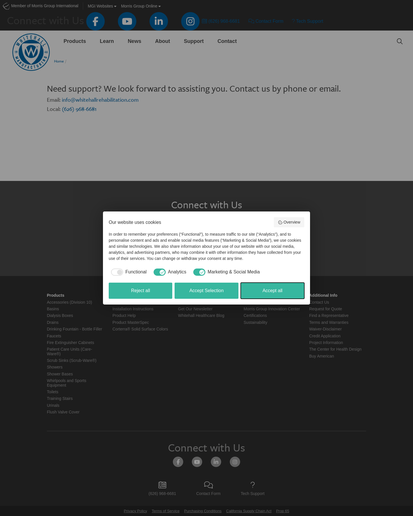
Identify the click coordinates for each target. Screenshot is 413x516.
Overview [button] (289, 222)
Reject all (140, 290)
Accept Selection (206, 290)
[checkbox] (128, 272)
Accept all (272, 290)
